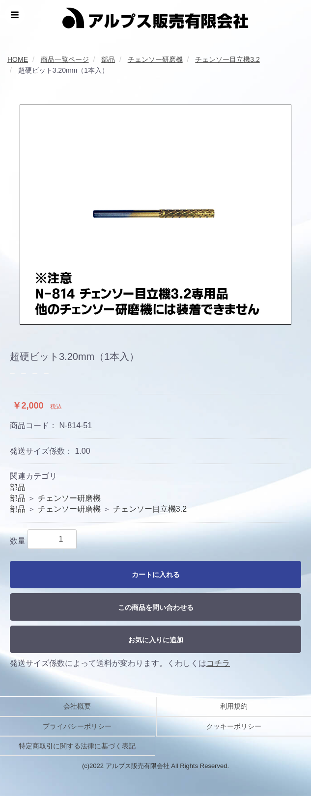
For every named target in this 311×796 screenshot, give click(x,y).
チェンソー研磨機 (69, 498)
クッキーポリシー (233, 726)
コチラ (218, 663)
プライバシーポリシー (77, 726)
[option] (155, 214)
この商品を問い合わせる (156, 607)
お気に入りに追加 (155, 640)
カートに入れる (156, 574)
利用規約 (234, 706)
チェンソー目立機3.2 (150, 509)
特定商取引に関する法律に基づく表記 (77, 746)
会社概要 (77, 706)
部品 (18, 487)
